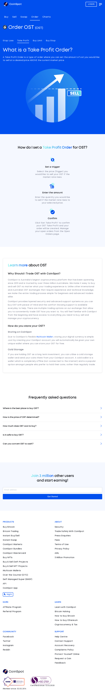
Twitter (6, 641)
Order (35, 17)
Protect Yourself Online (67, 654)
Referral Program (12, 611)
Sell (14, 17)
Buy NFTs (7, 557)
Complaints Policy (64, 650)
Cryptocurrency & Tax (66, 625)
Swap (24, 17)
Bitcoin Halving (62, 611)
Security (59, 527)
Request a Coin (63, 658)
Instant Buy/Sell (11, 536)
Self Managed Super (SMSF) (17, 579)
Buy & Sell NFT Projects (15, 566)
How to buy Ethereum (66, 620)
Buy (6, 17)
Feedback (60, 663)
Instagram (8, 645)
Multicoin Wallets (12, 570)
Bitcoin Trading (11, 531)
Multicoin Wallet (44, 337)
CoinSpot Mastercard (14, 553)
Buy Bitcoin (9, 527)
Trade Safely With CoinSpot (69, 531)
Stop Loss (8, 41)
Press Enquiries (63, 536)
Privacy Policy (62, 549)
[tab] (52, 408)
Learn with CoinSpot (65, 607)
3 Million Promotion (64, 557)
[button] (52, 408)
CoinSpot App (10, 588)
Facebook (8, 637)
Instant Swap (10, 540)
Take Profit (23, 41)
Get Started (52, 497)
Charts (46, 17)
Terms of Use (62, 544)
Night (8, 594)
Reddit (6, 650)
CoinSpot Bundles (12, 549)
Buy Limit (37, 41)
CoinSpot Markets (12, 544)
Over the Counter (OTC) (15, 575)
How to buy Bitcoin (65, 616)
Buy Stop (51, 41)
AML (57, 553)
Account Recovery (64, 645)
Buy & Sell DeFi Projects (15, 562)
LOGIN (91, 4)
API (4, 584)
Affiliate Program (12, 607)
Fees (57, 540)
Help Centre (61, 637)
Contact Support (64, 641)
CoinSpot (13, 4)
